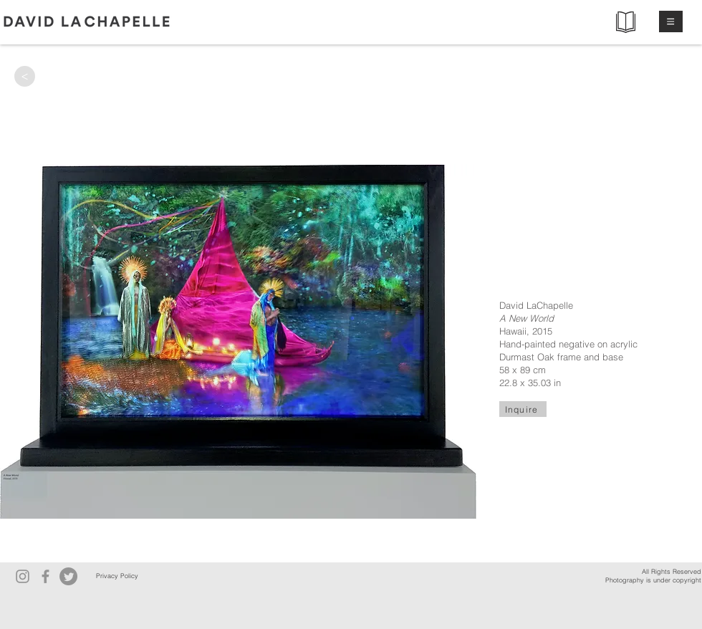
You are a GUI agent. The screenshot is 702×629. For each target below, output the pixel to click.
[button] (671, 21)
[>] (24, 76)
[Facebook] (45, 576)
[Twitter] (68, 576)
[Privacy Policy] (117, 576)
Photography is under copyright (653, 580)
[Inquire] (523, 409)
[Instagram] (23, 576)
